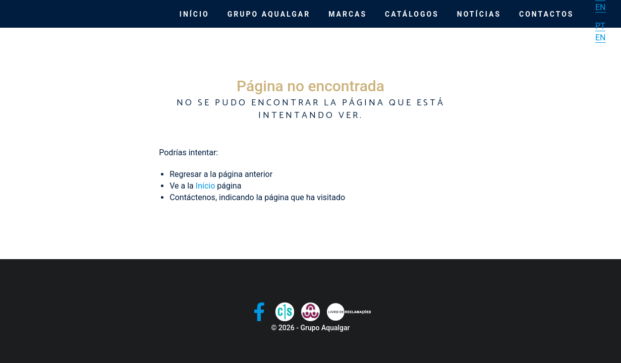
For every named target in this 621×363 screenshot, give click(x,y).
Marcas (347, 14)
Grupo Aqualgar (269, 14)
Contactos (546, 14)
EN (600, 7)
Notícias (479, 14)
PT (600, 26)
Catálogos (412, 14)
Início (194, 14)
